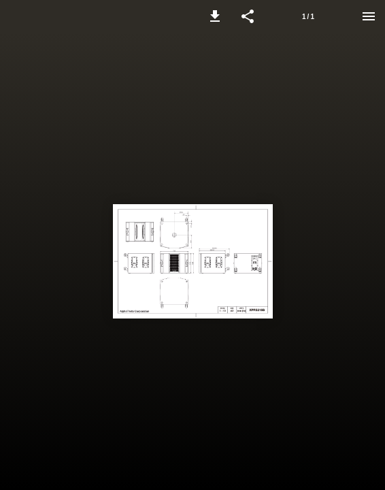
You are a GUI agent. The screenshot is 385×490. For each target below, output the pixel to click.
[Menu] (368, 16)
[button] (215, 16)
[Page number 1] (308, 16)
